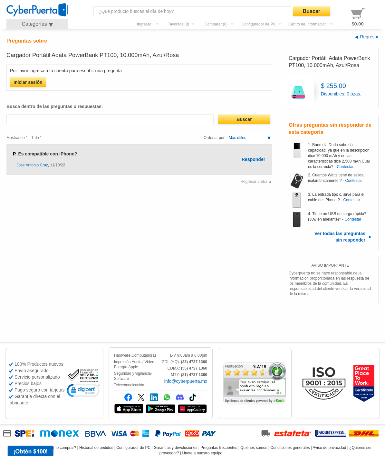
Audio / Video (143, 362)
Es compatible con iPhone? (47, 153)
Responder (253, 159)
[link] (83, 391)
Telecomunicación (129, 385)
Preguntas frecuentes (218, 447)
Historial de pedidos (96, 447)
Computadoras (144, 355)
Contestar (345, 166)
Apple (133, 367)
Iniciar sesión (28, 82)
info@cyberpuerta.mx (185, 381)
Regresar (369, 36)
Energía (120, 367)
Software (121, 378)
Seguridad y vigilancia (132, 373)
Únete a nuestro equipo (202, 453)
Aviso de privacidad (329, 447)
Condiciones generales (290, 447)
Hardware (122, 355)
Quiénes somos (253, 447)
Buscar (311, 11)
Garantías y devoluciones (175, 447)
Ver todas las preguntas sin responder (339, 237)
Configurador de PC (133, 447)
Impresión (122, 362)
